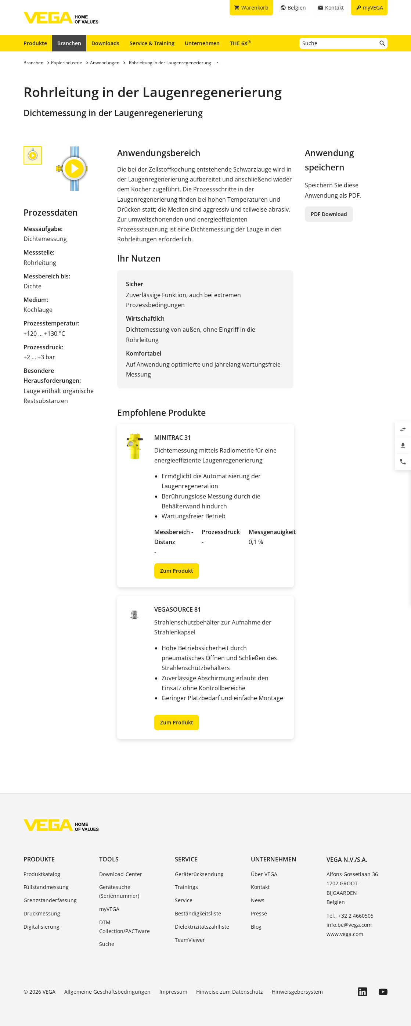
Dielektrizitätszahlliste (202, 926)
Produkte (35, 43)
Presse (259, 913)
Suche (106, 943)
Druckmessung (42, 913)
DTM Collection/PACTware (124, 927)
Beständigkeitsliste (198, 913)
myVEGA (109, 909)
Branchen (69, 43)
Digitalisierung (42, 926)
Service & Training (152, 43)
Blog (256, 926)
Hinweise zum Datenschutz (229, 991)
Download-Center (120, 874)
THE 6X (240, 43)
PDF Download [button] (329, 213)
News (257, 900)
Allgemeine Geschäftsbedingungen (107, 991)
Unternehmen (202, 43)
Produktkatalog (42, 874)
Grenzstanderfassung (50, 900)
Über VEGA (264, 874)
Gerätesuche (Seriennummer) (119, 891)
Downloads (105, 43)
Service (186, 859)
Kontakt (260, 886)
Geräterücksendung (199, 874)
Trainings (186, 886)
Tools (109, 859)
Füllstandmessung (46, 886)
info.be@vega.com (349, 924)
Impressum (173, 991)
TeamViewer (190, 939)
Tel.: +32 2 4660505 (350, 915)
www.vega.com (345, 933)
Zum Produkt (176, 570)
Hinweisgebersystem (297, 991)
